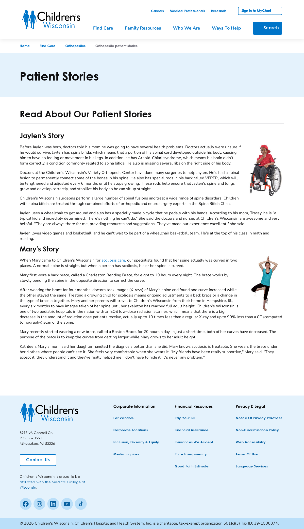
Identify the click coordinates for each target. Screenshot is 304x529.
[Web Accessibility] (251, 442)
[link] (157, 11)
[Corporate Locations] (130, 430)
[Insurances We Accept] (194, 442)
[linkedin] (53, 504)
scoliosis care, (113, 260)
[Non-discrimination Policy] (257, 430)
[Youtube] (67, 504)
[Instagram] (39, 504)
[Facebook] (26, 504)
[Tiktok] (81, 504)
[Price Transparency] (191, 454)
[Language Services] (252, 466)
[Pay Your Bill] (185, 418)
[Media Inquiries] (126, 454)
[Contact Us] (38, 460)
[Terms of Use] (247, 454)
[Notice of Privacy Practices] (259, 418)
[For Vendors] (123, 418)
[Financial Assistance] (192, 430)
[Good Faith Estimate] (192, 466)
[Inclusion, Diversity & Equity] (136, 442)
